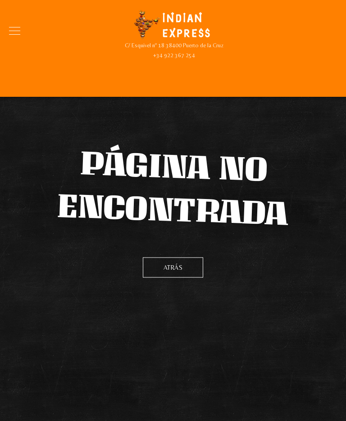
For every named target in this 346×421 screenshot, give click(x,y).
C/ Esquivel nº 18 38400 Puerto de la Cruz (174, 45)
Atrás (173, 267)
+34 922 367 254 (174, 55)
